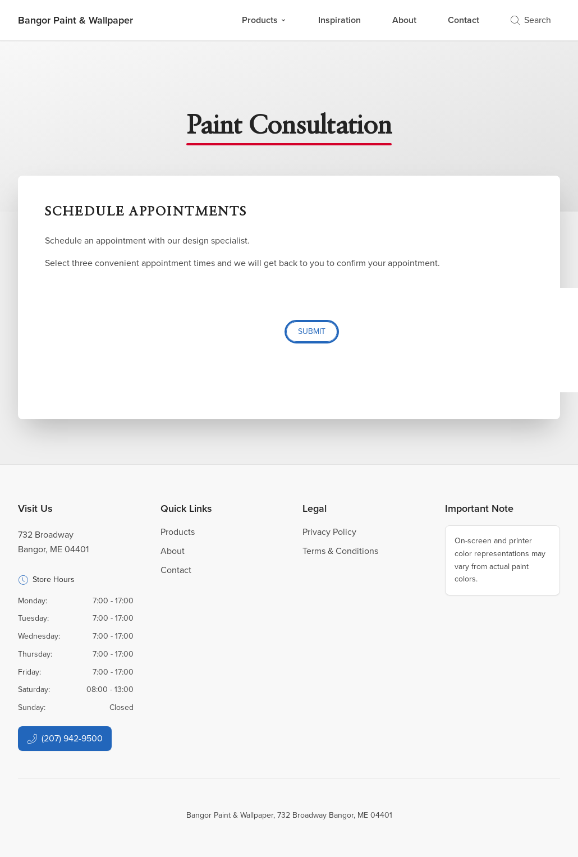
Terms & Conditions (340, 550)
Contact (463, 19)
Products (264, 19)
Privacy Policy (329, 531)
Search (531, 19)
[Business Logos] (75, 20)
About (404, 19)
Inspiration (339, 19)
